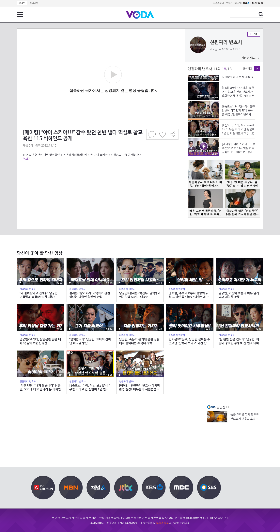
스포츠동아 (218, 3)
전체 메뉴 (20, 14)
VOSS (229, 3)
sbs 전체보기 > (251, 57)
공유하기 (173, 134)
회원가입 (33, 3)
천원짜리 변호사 (226, 42)
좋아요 (162, 134)
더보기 (27, 158)
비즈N (238, 3)
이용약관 (111, 523)
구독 (253, 34)
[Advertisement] (100, 176)
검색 (260, 14)
